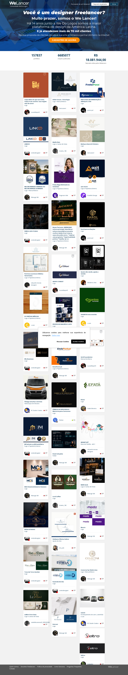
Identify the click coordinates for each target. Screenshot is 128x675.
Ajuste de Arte (57, 541)
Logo (25, 105)
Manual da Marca (86, 359)
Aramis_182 (62, 151)
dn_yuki (61, 548)
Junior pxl (90, 110)
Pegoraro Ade (63, 195)
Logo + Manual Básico (59, 101)
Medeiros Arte (91, 282)
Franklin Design (92, 195)
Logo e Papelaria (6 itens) (60, 189)
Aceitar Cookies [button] (78, 341)
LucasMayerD (35, 112)
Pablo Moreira (91, 408)
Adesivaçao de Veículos (31, 403)
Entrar (114, 4)
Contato (12, 669)
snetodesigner (35, 153)
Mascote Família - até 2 (88, 444)
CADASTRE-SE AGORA (64, 40)
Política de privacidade (44, 667)
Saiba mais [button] (56, 335)
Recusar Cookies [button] (63, 341)
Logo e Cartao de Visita (60, 144)
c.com (89, 323)
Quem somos (14, 667)
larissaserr (62, 108)
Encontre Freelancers (28, 667)
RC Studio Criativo (36, 410)
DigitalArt (90, 664)
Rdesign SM (34, 197)
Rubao (61, 420)
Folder (55, 456)
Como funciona (59, 667)
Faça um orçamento (100, 4)
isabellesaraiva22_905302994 (40, 622)
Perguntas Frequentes (74, 667)
